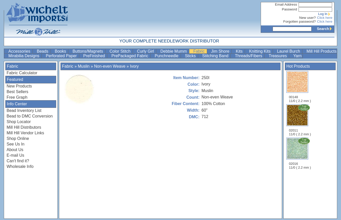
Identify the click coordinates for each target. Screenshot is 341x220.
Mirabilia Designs (24, 56)
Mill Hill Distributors (24, 127)
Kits (240, 51)
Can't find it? (18, 161)
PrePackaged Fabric (130, 56)
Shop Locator (19, 122)
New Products (19, 86)
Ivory (134, 66)
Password (289, 9)
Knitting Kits (260, 51)
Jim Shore (220, 51)
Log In (325, 14)
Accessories (20, 51)
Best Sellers (17, 92)
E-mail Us (15, 155)
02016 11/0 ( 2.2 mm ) (300, 153)
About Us (15, 150)
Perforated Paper (62, 56)
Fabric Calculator (22, 73)
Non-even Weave (109, 66)
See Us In (15, 144)
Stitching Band (216, 56)
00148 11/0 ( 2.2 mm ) (300, 87)
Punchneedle (167, 56)
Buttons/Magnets (88, 51)
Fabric (199, 51)
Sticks (191, 56)
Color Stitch (121, 51)
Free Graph (17, 97)
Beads (43, 51)
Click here (324, 18)
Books (61, 51)
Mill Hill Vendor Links (25, 133)
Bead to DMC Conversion (30, 116)
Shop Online (18, 138)
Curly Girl (146, 51)
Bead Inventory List (24, 110)
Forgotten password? (299, 21)
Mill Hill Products (321, 51)
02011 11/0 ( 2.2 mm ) (300, 120)
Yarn (297, 56)
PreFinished (94, 56)
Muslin (83, 66)
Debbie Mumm (174, 51)
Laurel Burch (289, 51)
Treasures (278, 56)
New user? (307, 18)
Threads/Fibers (249, 56)
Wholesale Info (20, 166)
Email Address (286, 4)
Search (325, 29)
